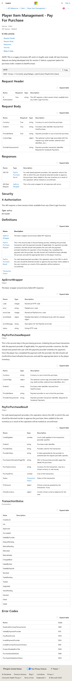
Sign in (67, 3)
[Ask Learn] (64, 8)
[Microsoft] (36, 3)
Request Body (8, 41)
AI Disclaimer (6, 674)
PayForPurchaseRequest (6, 245)
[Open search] (62, 3)
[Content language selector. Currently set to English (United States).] (12, 669)
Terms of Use (29, 678)
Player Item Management (36, 8)
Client (23, 8)
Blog (30, 674)
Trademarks (40, 678)
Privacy (49, 674)
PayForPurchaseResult (16, 174)
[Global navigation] (2, 3)
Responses (7, 44)
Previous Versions (20, 674)
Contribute (40, 674)
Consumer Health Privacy (11, 678)
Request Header (9, 38)
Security (7, 47)
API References (13, 8)
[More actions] (68, 8)
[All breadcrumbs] (4, 8)
